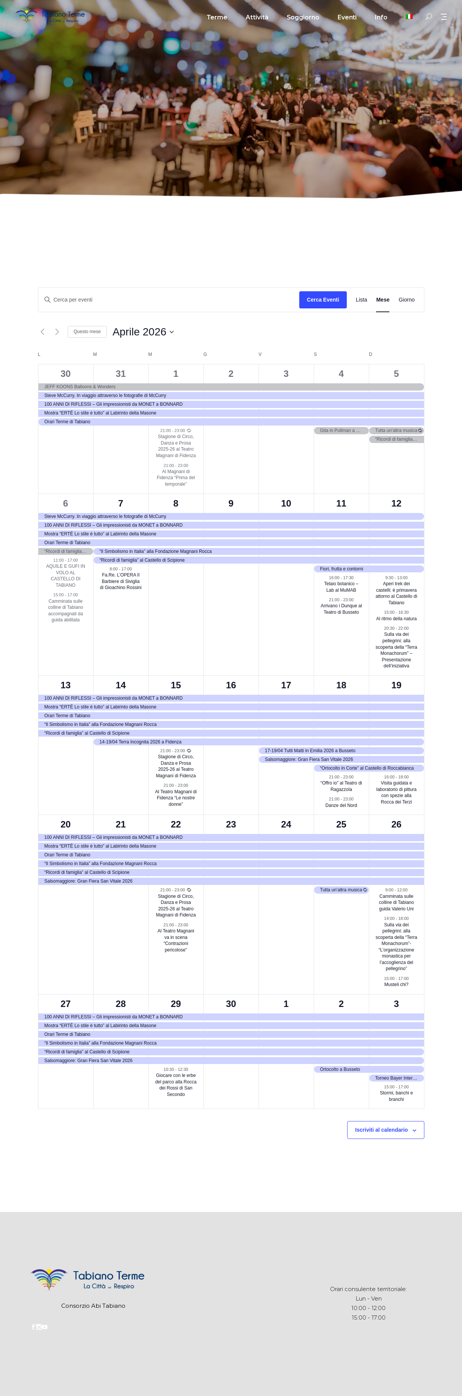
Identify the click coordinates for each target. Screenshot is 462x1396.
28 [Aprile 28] (121, 1004)
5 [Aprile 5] (396, 373)
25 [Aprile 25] (341, 824)
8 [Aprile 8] (175, 503)
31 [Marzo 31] (121, 373)
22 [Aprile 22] (176, 824)
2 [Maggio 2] (341, 1004)
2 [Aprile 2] (231, 373)
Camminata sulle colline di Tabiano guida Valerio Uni (396, 903)
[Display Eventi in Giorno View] (406, 300)
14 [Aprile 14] (121, 685)
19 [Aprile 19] (396, 685)
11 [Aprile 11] (341, 503)
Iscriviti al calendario (381, 1130)
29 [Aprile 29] (176, 1004)
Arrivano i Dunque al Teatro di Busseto (341, 609)
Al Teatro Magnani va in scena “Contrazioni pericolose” (175, 940)
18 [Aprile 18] (341, 685)
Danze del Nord (341, 805)
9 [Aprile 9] (231, 503)
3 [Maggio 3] (396, 1004)
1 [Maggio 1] (286, 1004)
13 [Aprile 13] (65, 685)
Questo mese (87, 331)
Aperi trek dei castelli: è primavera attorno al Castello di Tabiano (396, 593)
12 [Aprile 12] (396, 503)
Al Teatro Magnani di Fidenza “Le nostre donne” (176, 798)
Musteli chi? (396, 984)
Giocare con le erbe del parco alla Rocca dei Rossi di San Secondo (176, 1085)
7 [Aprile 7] (120, 503)
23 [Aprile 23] (231, 824)
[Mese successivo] (57, 332)
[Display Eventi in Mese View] (382, 300)
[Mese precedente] (42, 332)
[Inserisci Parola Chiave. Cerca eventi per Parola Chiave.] (169, 300)
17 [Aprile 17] (286, 685)
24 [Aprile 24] (286, 824)
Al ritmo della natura (396, 618)
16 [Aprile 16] (231, 685)
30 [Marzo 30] (65, 373)
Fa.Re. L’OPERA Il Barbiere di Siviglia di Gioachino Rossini (120, 581)
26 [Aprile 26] (396, 824)
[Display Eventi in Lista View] (361, 300)
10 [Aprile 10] (286, 503)
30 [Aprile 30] (231, 1004)
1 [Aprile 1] (175, 373)
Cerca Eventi (323, 300)
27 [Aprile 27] (65, 1004)
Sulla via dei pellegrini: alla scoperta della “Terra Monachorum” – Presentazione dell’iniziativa (396, 650)
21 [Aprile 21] (121, 824)
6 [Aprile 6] (65, 503)
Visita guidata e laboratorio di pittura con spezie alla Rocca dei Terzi (396, 792)
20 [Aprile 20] (65, 824)
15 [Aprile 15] (176, 685)
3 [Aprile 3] (286, 373)
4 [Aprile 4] (341, 373)
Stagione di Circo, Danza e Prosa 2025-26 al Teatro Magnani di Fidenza (176, 446)
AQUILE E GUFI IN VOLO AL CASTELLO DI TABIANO (65, 576)
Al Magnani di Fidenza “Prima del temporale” (176, 478)
